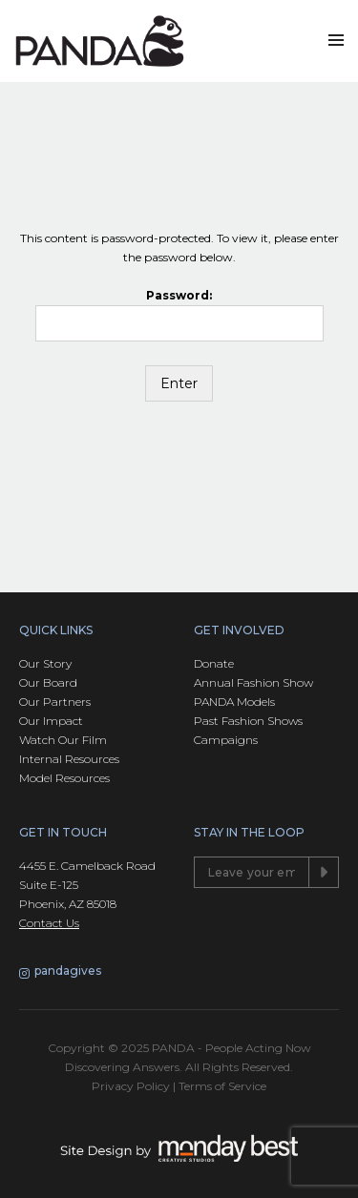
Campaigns (226, 740)
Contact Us (49, 923)
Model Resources (64, 778)
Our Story (45, 663)
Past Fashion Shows (248, 720)
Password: (179, 314)
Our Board (48, 682)
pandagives (60, 972)
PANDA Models (234, 701)
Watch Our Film (63, 740)
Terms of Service (222, 1086)
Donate (214, 663)
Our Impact (51, 720)
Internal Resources (69, 759)
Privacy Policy (131, 1086)
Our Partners (55, 701)
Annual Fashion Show (253, 682)
